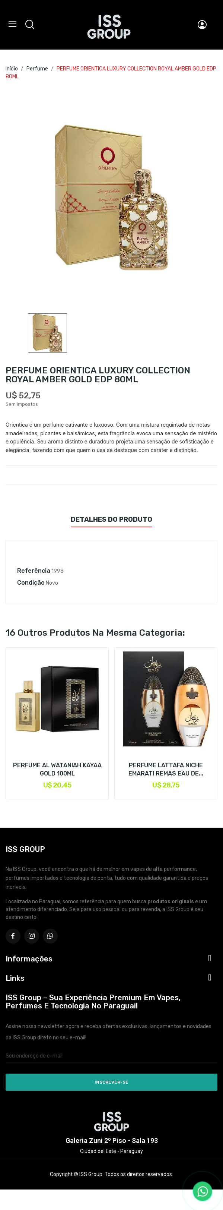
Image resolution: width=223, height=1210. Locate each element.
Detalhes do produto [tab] (111, 519)
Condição (31, 582)
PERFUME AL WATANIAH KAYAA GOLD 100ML (57, 769)
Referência (33, 570)
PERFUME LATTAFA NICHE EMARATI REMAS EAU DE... (165, 769)
